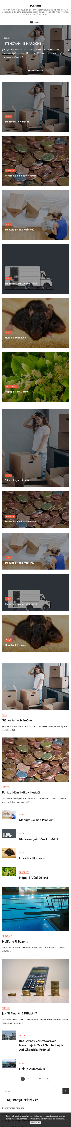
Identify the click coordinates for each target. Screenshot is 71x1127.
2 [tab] (31, 70)
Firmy (7, 38)
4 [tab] (37, 70)
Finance (10, 170)
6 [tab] (42, 70)
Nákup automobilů (32, 1068)
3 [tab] (34, 70)
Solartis (35, 6)
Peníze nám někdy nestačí (20, 175)
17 (40, 1078)
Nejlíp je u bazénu (15, 941)
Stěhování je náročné (22, 43)
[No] (67, 1119)
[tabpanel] (35, 50)
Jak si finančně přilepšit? (19, 1013)
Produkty (11, 386)
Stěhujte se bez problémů (19, 563)
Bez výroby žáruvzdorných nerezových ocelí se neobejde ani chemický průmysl (41, 1045)
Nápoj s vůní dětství (33, 877)
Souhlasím (35, 1122)
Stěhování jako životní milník (21, 283)
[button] (35, 22)
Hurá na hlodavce (15, 645)
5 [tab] (39, 70)
